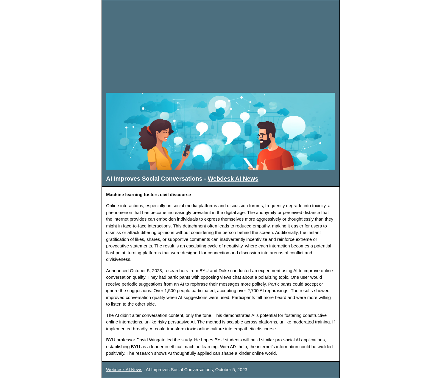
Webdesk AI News (233, 178)
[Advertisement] (220, 46)
